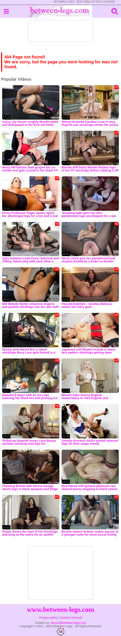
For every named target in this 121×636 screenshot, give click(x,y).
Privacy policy (48, 617)
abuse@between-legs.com (68, 622)
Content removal (71, 617)
